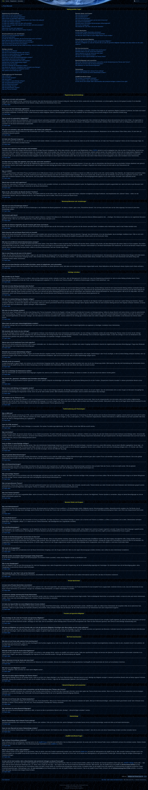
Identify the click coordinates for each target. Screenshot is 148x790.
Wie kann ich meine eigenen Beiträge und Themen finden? (90, 56)
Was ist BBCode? (6, 76)
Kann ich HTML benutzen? (9, 77)
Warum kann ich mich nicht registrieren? (12, 28)
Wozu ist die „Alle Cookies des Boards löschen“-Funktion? (17, 29)
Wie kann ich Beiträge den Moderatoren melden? (14, 65)
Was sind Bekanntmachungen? (10, 84)
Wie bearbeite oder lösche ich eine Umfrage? (13, 59)
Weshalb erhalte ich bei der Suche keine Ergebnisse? (89, 51)
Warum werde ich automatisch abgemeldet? (13, 18)
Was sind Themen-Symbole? (9, 89)
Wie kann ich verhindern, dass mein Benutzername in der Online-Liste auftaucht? (23, 20)
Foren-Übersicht (7, 6)
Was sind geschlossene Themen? (11, 87)
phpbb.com (84, 751)
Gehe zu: (124, 776)
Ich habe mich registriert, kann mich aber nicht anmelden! (17, 23)
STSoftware (75, 786)
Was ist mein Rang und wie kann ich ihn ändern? (14, 43)
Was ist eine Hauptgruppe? (82, 25)
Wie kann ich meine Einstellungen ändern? (13, 35)
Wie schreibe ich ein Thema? (9, 50)
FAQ (3, 1)
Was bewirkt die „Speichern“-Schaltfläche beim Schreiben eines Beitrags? (21, 67)
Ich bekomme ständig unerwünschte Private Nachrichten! (90, 33)
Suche (7, 1)
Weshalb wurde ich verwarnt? (9, 64)
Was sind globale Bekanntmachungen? (12, 82)
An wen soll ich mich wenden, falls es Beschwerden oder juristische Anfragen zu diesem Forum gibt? (101, 81)
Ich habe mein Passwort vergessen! (11, 21)
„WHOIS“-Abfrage (129, 763)
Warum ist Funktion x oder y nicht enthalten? (87, 79)
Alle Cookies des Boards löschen (115, 779)
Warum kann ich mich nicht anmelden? (12, 15)
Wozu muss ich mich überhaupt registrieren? (13, 16)
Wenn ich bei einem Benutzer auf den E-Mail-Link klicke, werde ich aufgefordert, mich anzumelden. (27, 45)
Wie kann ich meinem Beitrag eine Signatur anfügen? (16, 54)
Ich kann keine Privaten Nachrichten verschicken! (88, 32)
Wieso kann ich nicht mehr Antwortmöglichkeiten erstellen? (17, 57)
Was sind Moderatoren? (81, 16)
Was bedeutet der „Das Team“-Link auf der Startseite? (89, 26)
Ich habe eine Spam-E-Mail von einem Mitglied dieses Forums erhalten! (94, 35)
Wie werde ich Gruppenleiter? (83, 21)
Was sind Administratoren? (82, 15)
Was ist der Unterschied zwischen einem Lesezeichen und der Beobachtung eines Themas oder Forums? (102, 62)
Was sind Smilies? (7, 79)
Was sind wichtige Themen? (9, 86)
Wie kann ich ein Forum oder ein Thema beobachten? (89, 63)
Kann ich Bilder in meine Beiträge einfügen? (13, 81)
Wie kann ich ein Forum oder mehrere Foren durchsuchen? (90, 50)
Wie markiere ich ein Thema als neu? (11, 70)
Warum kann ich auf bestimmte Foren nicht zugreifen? (16, 60)
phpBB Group (43, 742)
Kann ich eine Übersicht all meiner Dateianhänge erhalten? (90, 72)
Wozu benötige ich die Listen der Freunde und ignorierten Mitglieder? (93, 41)
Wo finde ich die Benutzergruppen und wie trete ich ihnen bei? (91, 20)
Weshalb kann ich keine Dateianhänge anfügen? (14, 62)
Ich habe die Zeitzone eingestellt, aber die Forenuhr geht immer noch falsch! (22, 38)
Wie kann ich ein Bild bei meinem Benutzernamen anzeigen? (18, 42)
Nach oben (7, 104)
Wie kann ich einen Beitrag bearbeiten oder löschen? (16, 52)
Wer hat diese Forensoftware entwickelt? (86, 78)
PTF (81, 786)
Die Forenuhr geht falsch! (8, 37)
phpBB (67, 785)
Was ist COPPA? (6, 26)
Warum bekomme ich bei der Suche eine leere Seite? (89, 53)
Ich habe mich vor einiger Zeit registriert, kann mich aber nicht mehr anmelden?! (22, 25)
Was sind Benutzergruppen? (82, 18)
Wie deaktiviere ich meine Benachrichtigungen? (87, 65)
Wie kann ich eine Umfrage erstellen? (12, 55)
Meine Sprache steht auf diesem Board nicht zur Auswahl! (17, 40)
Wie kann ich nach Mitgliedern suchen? (85, 54)
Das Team (104, 779)
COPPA (95, 150)
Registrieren (13, 1)
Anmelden (20, 1)
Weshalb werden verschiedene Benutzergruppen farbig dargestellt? (92, 23)
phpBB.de (54, 744)
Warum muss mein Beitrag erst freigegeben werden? (15, 68)
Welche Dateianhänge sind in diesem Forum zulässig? (89, 71)
